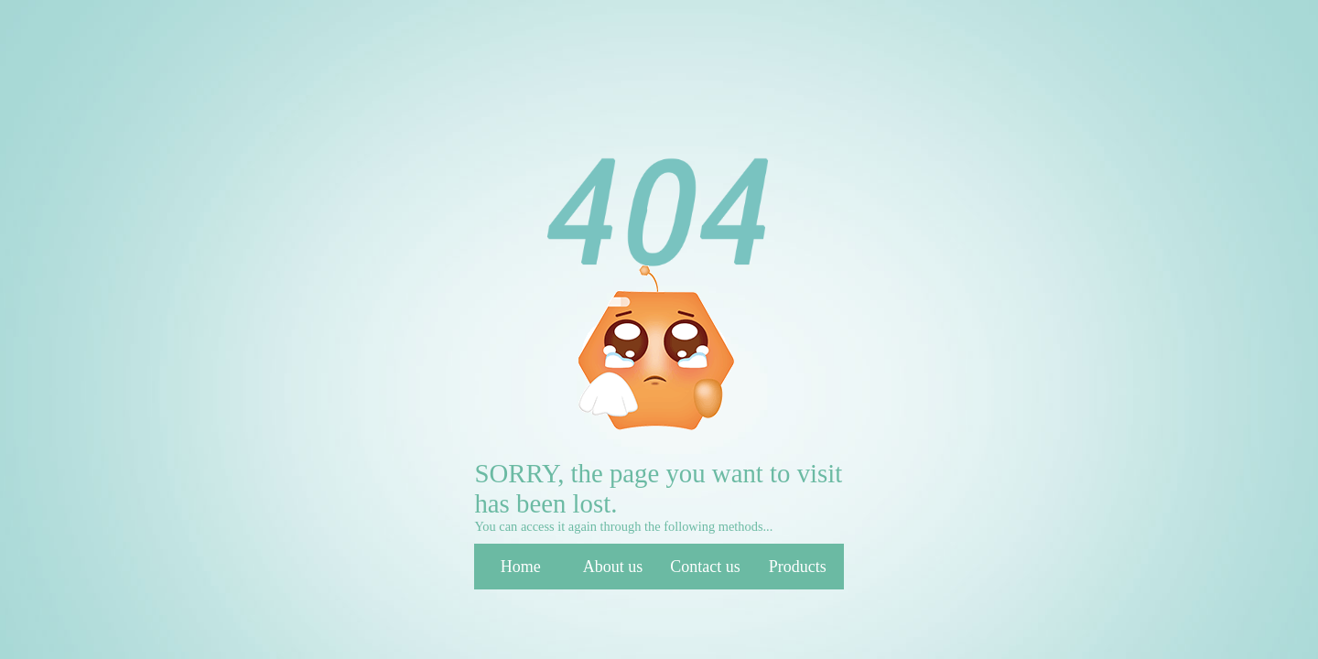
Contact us (705, 566)
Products (797, 566)
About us (613, 566)
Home (521, 566)
